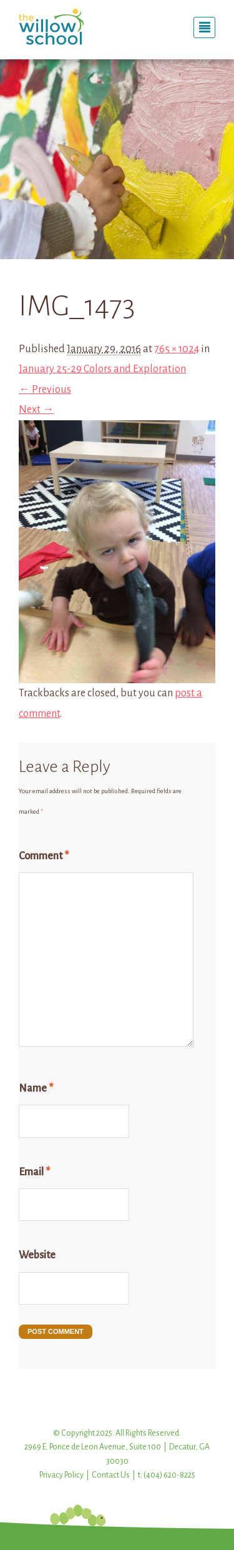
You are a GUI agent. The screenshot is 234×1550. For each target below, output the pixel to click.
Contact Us (111, 1475)
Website (37, 1255)
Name (36, 1088)
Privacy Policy (61, 1475)
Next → (36, 409)
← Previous (45, 389)
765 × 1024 (176, 349)
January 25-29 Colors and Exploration (102, 369)
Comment (44, 856)
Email (34, 1172)
